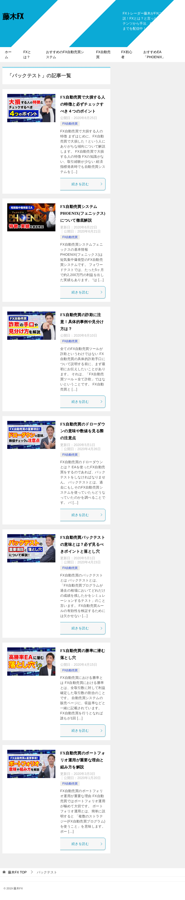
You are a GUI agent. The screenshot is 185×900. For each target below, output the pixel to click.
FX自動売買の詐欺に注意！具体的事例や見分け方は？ (82, 322)
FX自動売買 (103, 54)
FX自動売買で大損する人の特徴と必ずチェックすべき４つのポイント (82, 104)
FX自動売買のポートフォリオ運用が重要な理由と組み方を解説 (82, 760)
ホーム (8, 54)
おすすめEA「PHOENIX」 (154, 54)
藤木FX (13, 15)
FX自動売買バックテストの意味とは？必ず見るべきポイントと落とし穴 (82, 544)
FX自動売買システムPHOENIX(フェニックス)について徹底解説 (82, 214)
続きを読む (87, 184)
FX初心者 (126, 54)
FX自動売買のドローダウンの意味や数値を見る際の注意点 (82, 431)
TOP (17, 872)
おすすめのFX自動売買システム (65, 54)
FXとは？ (27, 54)
